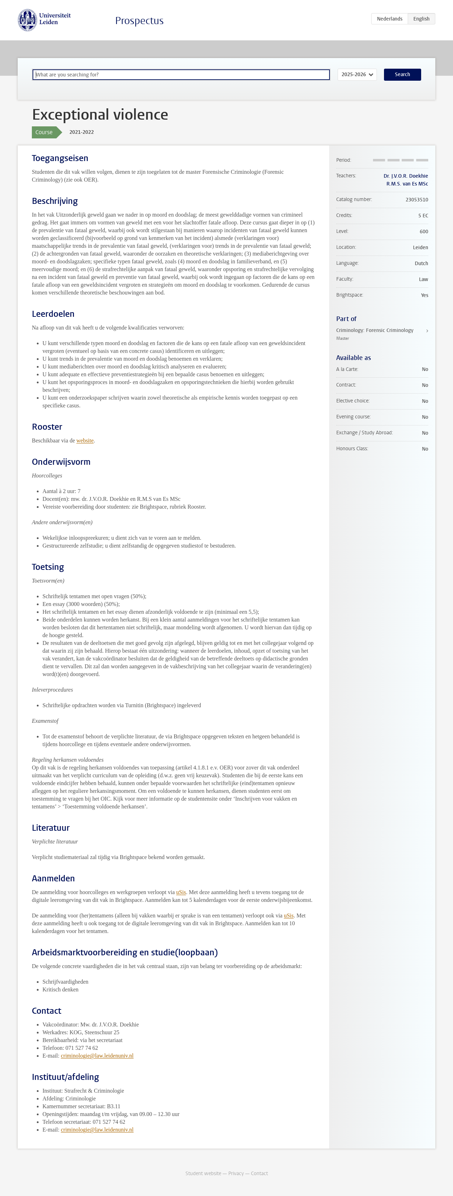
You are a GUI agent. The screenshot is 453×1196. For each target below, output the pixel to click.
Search (402, 74)
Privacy (236, 1173)
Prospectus (139, 20)
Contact (259, 1173)
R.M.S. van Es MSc (407, 184)
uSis (181, 892)
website (85, 440)
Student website (203, 1173)
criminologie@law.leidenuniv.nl (97, 1056)
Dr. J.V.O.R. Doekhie (406, 176)
